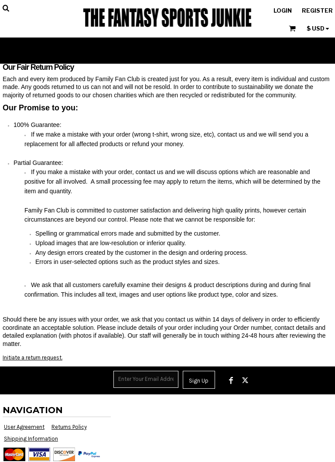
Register (317, 10)
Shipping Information (31, 438)
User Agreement (24, 427)
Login (282, 10)
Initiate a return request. (32, 357)
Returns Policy (69, 427)
